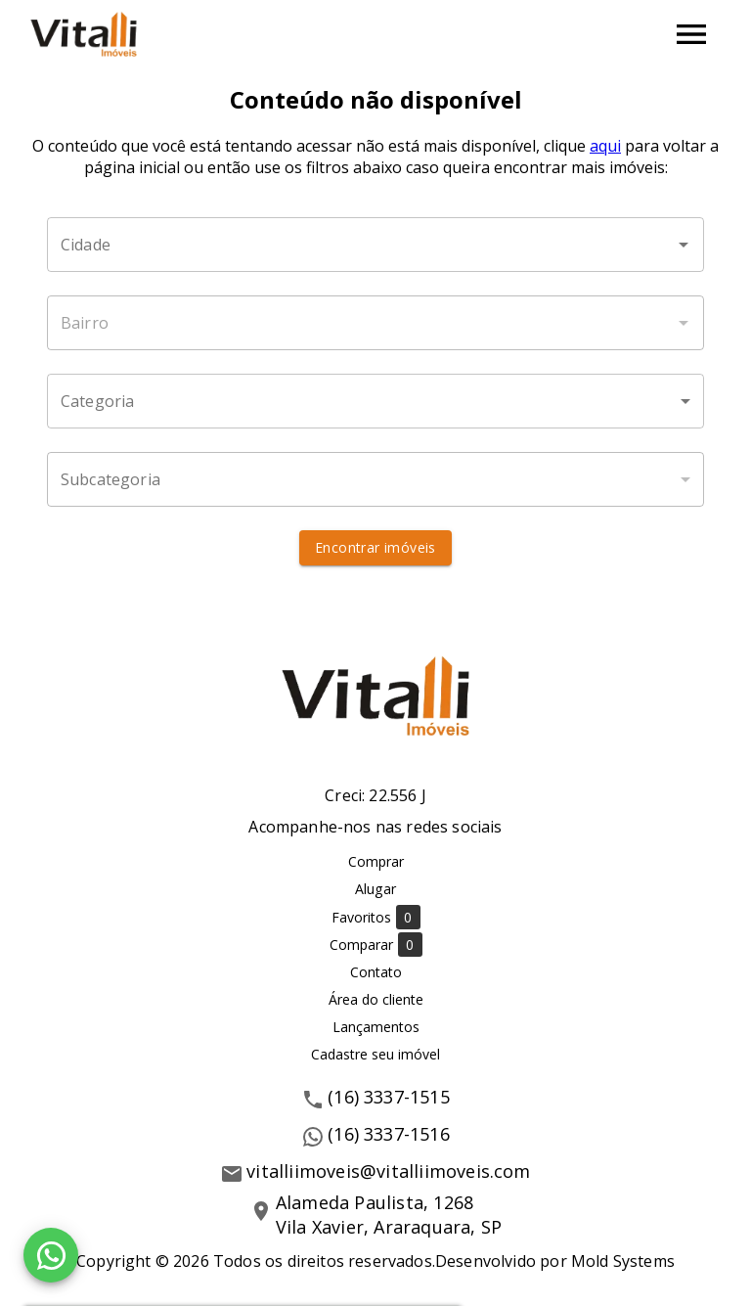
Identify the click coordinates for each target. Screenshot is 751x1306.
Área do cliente (376, 999)
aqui (605, 146)
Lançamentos (376, 1026)
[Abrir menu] (691, 34)
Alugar (375, 888)
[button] (375, 401)
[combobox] (375, 244)
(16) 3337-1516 (389, 1134)
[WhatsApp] (50, 1255)
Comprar (376, 861)
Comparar (376, 944)
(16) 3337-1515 (389, 1096)
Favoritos (375, 917)
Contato (376, 972)
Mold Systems (623, 1261)
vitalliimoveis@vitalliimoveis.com (388, 1171)
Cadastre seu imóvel (375, 1054)
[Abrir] (683, 244)
